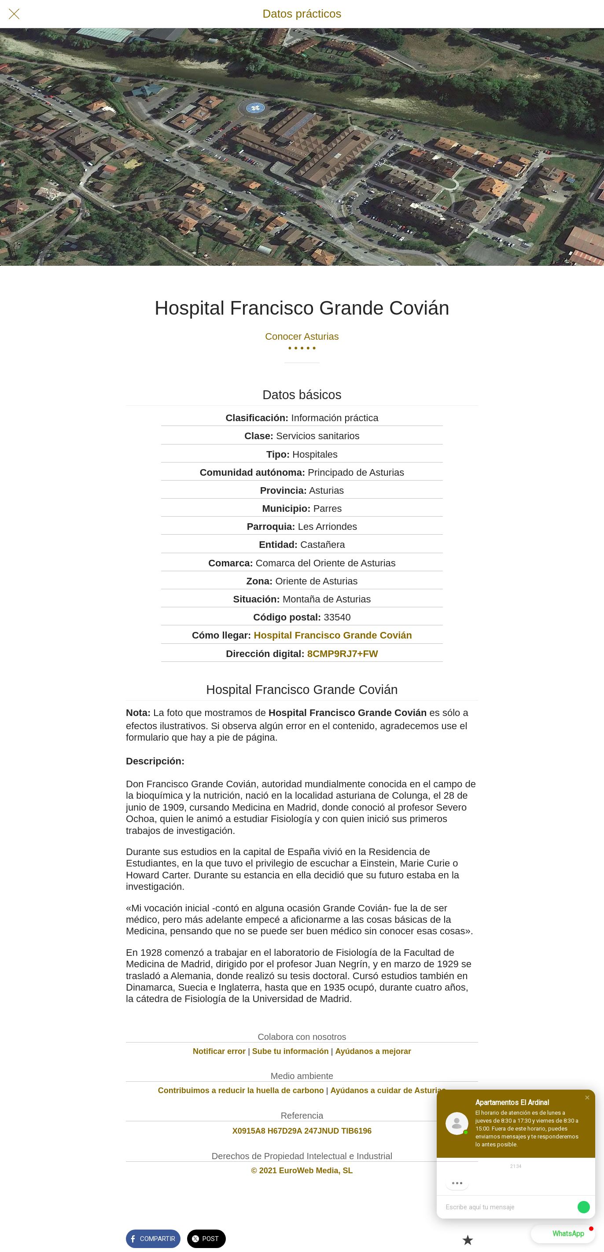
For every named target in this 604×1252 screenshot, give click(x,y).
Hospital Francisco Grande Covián (333, 635)
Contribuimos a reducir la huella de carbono (241, 1090)
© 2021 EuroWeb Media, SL (302, 1170)
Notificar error (219, 1051)
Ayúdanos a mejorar (373, 1051)
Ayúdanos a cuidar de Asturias (388, 1090)
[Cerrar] (14, 14)
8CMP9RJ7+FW (342, 653)
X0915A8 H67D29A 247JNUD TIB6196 (302, 1131)
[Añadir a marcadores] (467, 1239)
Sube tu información (290, 1051)
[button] (563, 1234)
